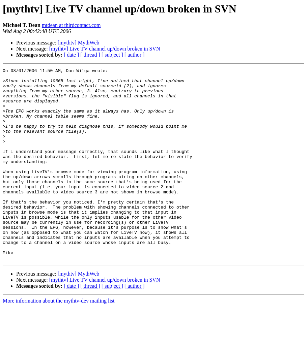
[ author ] (134, 55)
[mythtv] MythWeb (79, 42)
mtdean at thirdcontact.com (71, 25)
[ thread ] (90, 55)
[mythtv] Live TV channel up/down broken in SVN (104, 49)
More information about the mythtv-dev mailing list (59, 339)
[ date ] (71, 55)
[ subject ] (112, 55)
